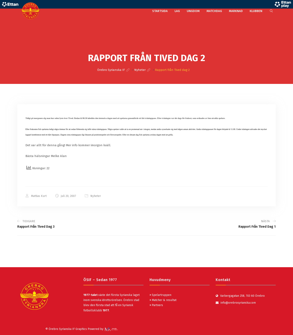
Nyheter (95, 196)
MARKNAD (236, 11)
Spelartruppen (161, 295)
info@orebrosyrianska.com (238, 302)
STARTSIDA (160, 11)
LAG (177, 11)
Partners (156, 305)
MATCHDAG (214, 11)
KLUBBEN (256, 11)
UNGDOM (193, 11)
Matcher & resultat (163, 300)
